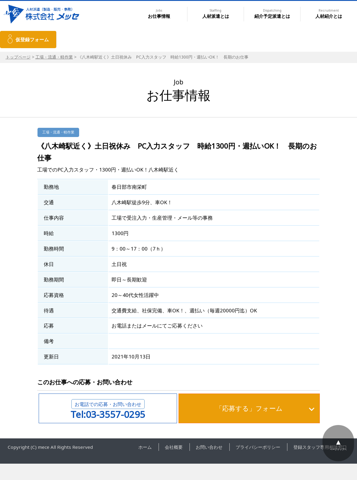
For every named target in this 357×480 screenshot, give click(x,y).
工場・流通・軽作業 (54, 57)
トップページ (18, 57)
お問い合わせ (209, 447)
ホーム (145, 447)
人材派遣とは (215, 13)
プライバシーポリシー (258, 447)
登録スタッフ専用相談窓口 (320, 447)
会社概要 (174, 447)
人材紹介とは (328, 13)
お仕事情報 (159, 13)
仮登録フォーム (32, 39)
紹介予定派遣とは (272, 13)
